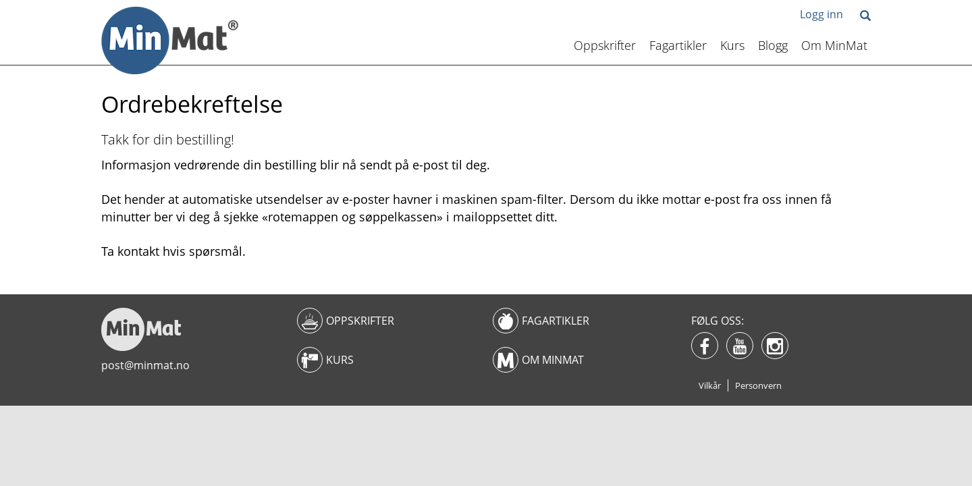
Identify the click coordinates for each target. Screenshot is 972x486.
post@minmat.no (145, 365)
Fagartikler (678, 45)
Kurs (732, 45)
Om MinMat (834, 45)
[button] (865, 16)
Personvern (758, 385)
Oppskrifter (605, 45)
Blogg (773, 45)
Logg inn (821, 14)
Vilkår (710, 385)
